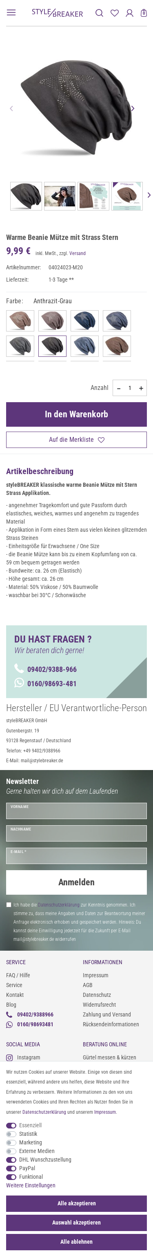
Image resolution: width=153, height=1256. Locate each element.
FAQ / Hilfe (18, 975)
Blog (11, 1004)
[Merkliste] (114, 13)
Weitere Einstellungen (30, 1185)
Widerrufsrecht (99, 1004)
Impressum (96, 975)
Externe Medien (37, 1151)
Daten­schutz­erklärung (44, 1112)
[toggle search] (99, 13)
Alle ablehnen (76, 1241)
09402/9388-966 (45, 669)
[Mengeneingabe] (130, 388)
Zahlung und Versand (107, 1014)
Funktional (31, 1176)
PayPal (27, 1168)
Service (14, 985)
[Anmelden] (129, 13)
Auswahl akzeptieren (76, 1222)
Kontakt (15, 995)
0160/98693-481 (45, 683)
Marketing (30, 1142)
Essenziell (30, 1125)
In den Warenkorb (76, 414)
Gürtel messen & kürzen (109, 1057)
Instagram (23, 1057)
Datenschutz (97, 995)
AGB (88, 985)
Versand (77, 253)
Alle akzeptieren (77, 1203)
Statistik (28, 1134)
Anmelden (76, 882)
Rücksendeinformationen (111, 1024)
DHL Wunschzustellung (45, 1159)
